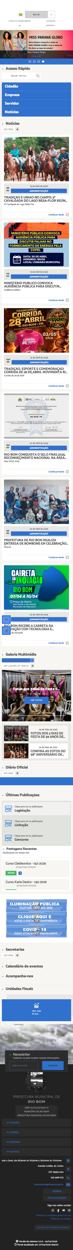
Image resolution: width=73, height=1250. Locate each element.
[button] (30, 61)
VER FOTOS (36, 700)
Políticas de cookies (61, 1218)
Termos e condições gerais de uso (53, 1215)
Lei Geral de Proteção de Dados (53, 1227)
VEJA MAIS (43, 56)
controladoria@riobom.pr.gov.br (48, 1184)
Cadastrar (53, 1065)
